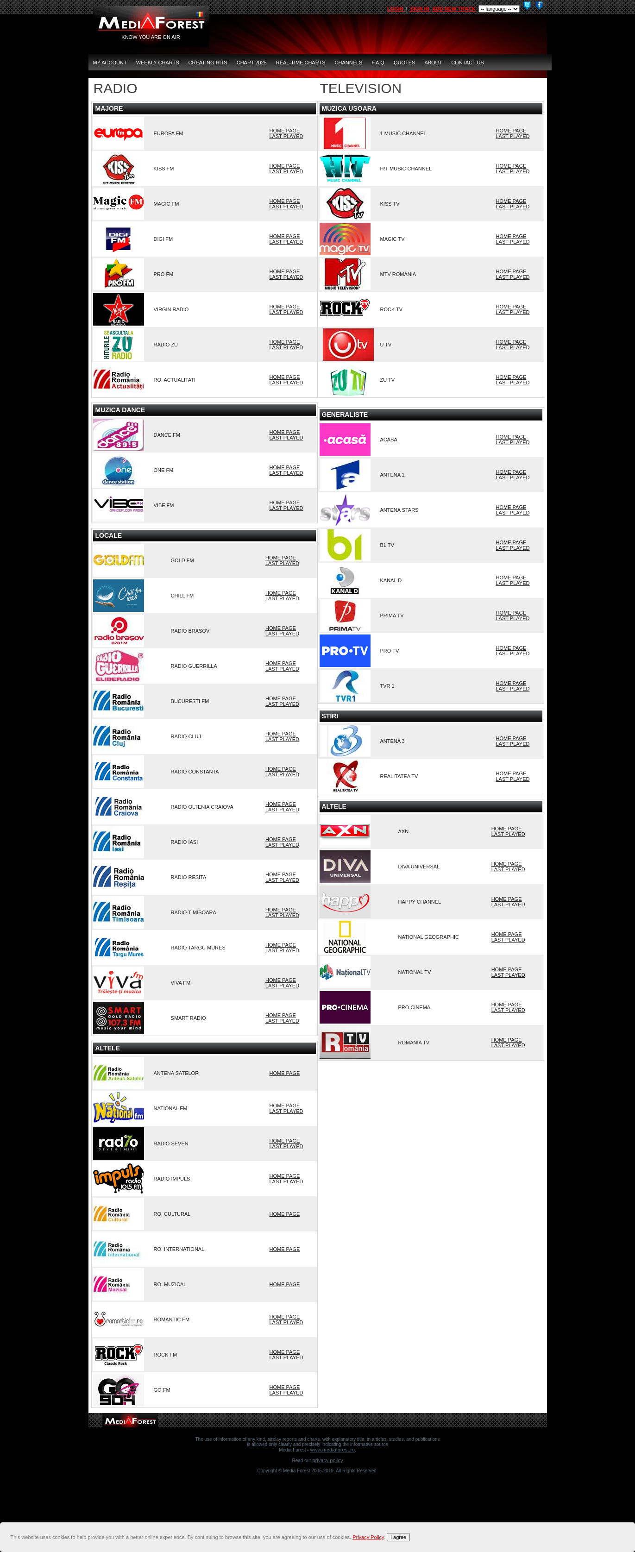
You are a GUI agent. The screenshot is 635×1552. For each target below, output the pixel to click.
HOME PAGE (285, 130)
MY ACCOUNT (110, 62)
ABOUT (433, 62)
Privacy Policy (327, 1460)
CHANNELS (349, 62)
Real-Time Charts (301, 62)
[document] (319, 1537)
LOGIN (396, 9)
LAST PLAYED (286, 136)
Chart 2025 (252, 62)
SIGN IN (420, 9)
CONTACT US (467, 62)
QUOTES (404, 62)
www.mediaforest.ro (332, 1449)
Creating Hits (208, 62)
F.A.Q (377, 62)
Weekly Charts (157, 62)
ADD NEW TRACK (454, 9)
